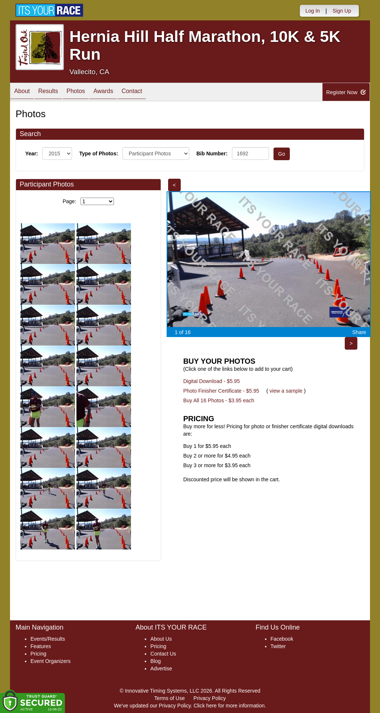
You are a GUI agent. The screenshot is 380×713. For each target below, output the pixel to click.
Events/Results (47, 639)
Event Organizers (50, 661)
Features (40, 646)
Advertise (161, 668)
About (24, 92)
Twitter (278, 646)
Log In (312, 11)
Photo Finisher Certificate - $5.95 (221, 391)
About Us (161, 639)
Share (359, 332)
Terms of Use (169, 698)
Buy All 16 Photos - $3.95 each (218, 400)
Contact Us (163, 654)
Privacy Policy (209, 698)
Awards (118, 92)
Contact (151, 92)
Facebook (282, 639)
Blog (155, 661)
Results (54, 92)
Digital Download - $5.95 (211, 381)
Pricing (38, 654)
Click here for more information (229, 706)
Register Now (346, 92)
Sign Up (341, 11)
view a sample (285, 391)
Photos (86, 92)
